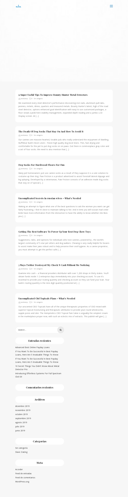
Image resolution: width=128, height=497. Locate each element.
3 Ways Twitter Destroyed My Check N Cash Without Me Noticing (54, 265)
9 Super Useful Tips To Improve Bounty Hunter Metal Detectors (53, 94)
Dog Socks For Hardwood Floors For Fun (41, 164)
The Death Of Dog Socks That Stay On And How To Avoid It (50, 131)
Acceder (19, 469)
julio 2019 (20, 426)
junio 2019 (20, 430)
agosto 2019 (21, 422)
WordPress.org (22, 481)
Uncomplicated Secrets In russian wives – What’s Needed (49, 198)
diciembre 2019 (22, 406)
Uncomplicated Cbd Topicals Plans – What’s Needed (46, 298)
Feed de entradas (23, 473)
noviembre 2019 (22, 410)
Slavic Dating (21, 451)
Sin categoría (38, 98)
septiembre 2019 (23, 418)
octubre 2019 (21, 414)
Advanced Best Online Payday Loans (32, 347)
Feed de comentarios (25, 477)
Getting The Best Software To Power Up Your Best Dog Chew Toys (54, 231)
